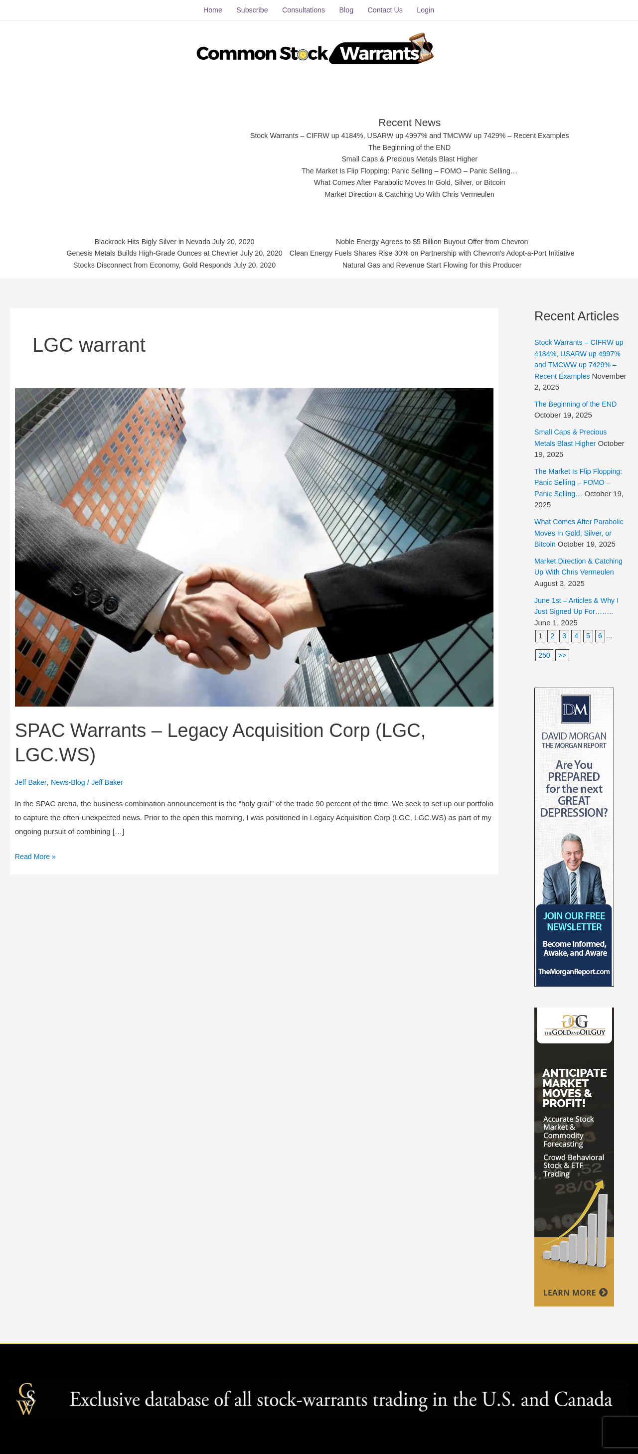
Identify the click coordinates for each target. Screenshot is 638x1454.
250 (544, 661)
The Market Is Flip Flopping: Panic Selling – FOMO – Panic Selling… (410, 167)
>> (563, 661)
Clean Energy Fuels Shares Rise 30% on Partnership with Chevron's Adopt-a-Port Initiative (438, 251)
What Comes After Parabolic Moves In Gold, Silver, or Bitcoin (410, 180)
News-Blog (70, 777)
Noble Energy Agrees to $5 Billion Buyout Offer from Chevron (438, 239)
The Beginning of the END (409, 143)
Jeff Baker (31, 777)
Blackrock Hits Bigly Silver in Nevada (143, 239)
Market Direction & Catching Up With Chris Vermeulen (409, 192)
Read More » (36, 850)
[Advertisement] (150, 152)
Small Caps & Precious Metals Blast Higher (410, 155)
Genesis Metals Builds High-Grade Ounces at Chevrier (143, 251)
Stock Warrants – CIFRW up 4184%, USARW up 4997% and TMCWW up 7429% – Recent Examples (410, 131)
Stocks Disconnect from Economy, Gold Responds (143, 264)
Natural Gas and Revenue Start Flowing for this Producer (438, 264)
